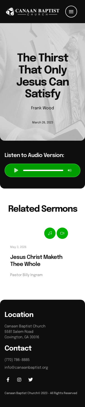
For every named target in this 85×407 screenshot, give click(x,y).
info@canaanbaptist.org (26, 368)
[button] (71, 11)
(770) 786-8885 (17, 360)
